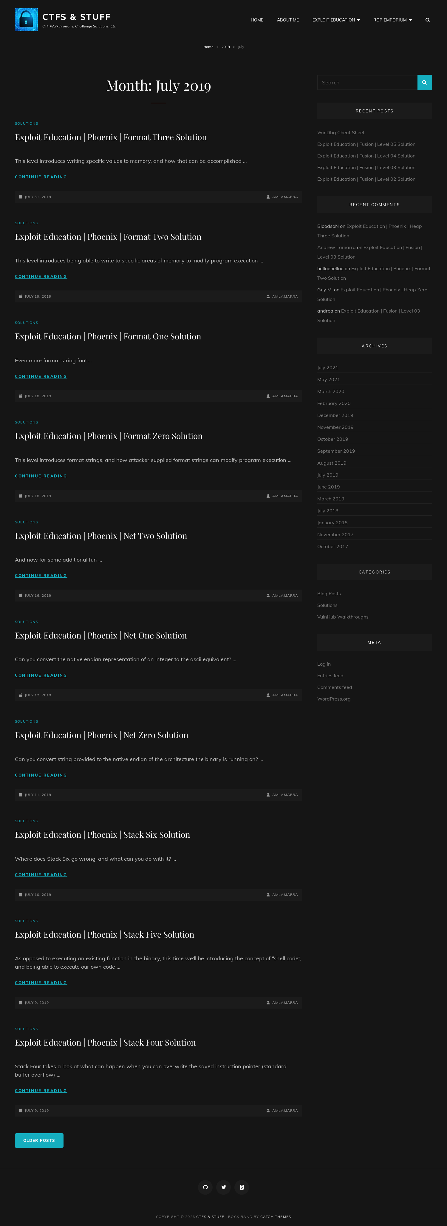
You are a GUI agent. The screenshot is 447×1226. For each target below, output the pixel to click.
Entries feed (330, 675)
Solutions (26, 123)
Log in (324, 664)
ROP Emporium (390, 20)
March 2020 (330, 391)
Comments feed (334, 687)
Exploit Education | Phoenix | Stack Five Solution (104, 934)
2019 (226, 46)
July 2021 (327, 367)
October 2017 (332, 546)
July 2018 (327, 511)
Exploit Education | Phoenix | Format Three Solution (111, 136)
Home (257, 20)
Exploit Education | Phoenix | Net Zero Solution (101, 734)
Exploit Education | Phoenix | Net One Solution (101, 635)
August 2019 (332, 463)
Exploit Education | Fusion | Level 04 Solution (366, 156)
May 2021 (328, 379)
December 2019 (335, 415)
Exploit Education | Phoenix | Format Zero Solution (109, 435)
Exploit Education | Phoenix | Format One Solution (108, 335)
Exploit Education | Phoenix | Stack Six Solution (102, 834)
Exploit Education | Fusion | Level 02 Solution (366, 179)
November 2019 (335, 427)
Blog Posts (329, 593)
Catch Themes (275, 1216)
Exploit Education (334, 20)
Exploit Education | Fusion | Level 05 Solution (366, 144)
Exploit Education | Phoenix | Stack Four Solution (105, 1042)
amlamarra (285, 196)
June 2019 (328, 487)
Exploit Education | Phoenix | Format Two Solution (108, 236)
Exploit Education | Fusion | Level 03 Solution (366, 167)
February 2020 (334, 403)
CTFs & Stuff (76, 17)
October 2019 (332, 439)
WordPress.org (334, 699)
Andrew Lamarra (336, 247)
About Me (288, 20)
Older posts (39, 1140)
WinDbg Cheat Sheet (341, 132)
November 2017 (335, 534)
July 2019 (327, 475)
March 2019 (330, 499)
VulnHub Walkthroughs (343, 617)
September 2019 (336, 451)
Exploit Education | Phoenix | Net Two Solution (101, 535)
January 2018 (332, 522)
